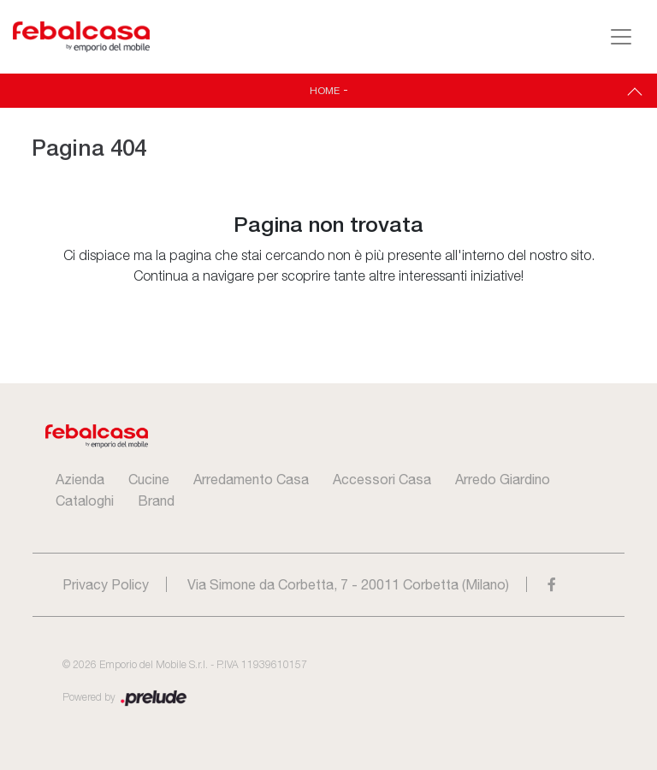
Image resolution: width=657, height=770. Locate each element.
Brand (156, 500)
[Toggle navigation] (621, 37)
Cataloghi (85, 500)
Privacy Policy (105, 584)
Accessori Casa (382, 479)
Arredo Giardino (502, 479)
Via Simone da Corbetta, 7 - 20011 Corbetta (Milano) (348, 584)
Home (325, 91)
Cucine (148, 479)
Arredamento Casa (251, 479)
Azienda (80, 479)
